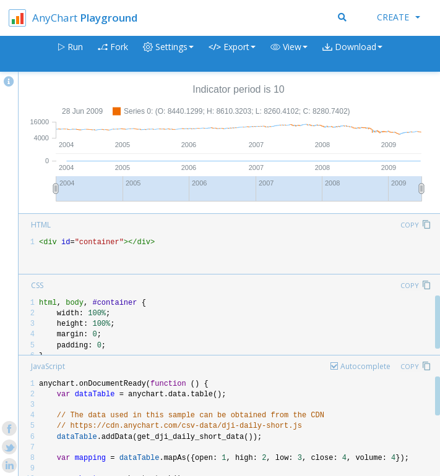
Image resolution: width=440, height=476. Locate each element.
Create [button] (398, 17)
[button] (289, 54)
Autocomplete (365, 366)
